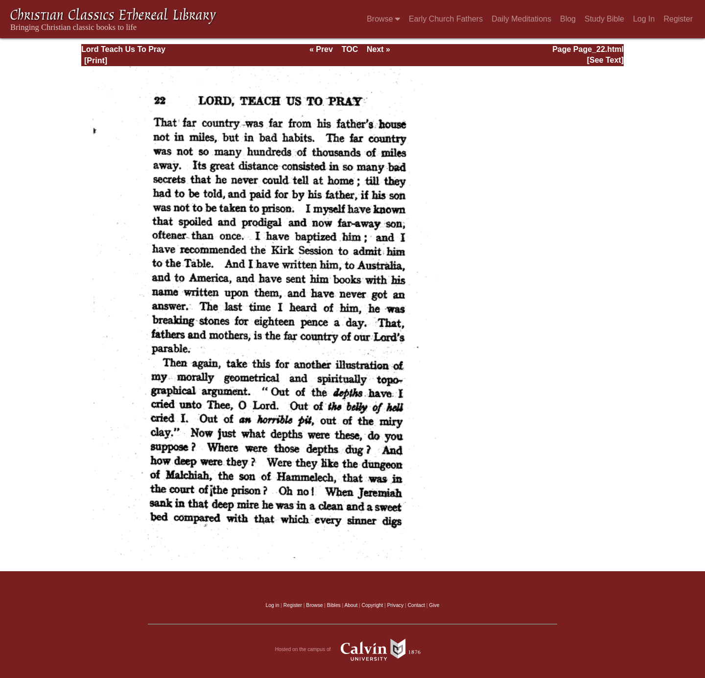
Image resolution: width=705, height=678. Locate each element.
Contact (416, 605)
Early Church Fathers (446, 19)
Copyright (372, 605)
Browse (383, 19)
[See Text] (605, 60)
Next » (378, 49)
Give (434, 605)
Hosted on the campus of (352, 649)
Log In (644, 19)
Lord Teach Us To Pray (123, 49)
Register (678, 19)
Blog (568, 19)
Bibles (334, 605)
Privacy (395, 605)
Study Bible (604, 19)
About (350, 605)
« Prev (321, 49)
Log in (273, 605)
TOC (350, 49)
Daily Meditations (521, 19)
